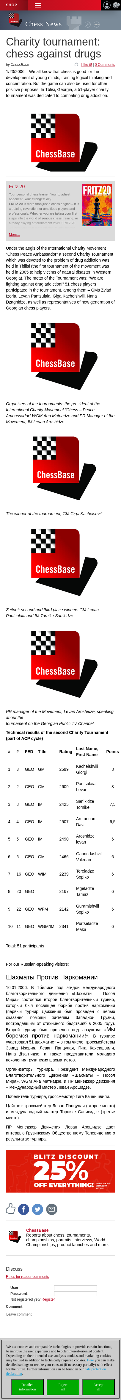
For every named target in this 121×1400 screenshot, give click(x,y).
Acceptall (98, 1387)
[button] (38, 5)
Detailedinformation (27, 1387)
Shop (11, 5)
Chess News (43, 24)
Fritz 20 (17, 186)
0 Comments (105, 65)
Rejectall (62, 1387)
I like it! (86, 65)
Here (90, 1360)
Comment (14, 1307)
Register (48, 1299)
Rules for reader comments (27, 1277)
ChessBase (37, 1230)
